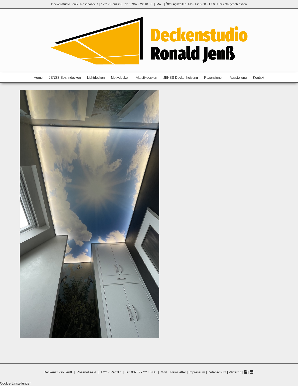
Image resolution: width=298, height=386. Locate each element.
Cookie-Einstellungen (15, 383)
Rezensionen (213, 77)
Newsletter (178, 372)
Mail (159, 4)
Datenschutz (217, 372)
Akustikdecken (146, 77)
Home (38, 77)
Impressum (197, 372)
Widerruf (235, 372)
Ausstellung (238, 77)
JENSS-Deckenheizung (180, 77)
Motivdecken (120, 77)
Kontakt (258, 77)
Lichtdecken (96, 77)
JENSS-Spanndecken (65, 77)
